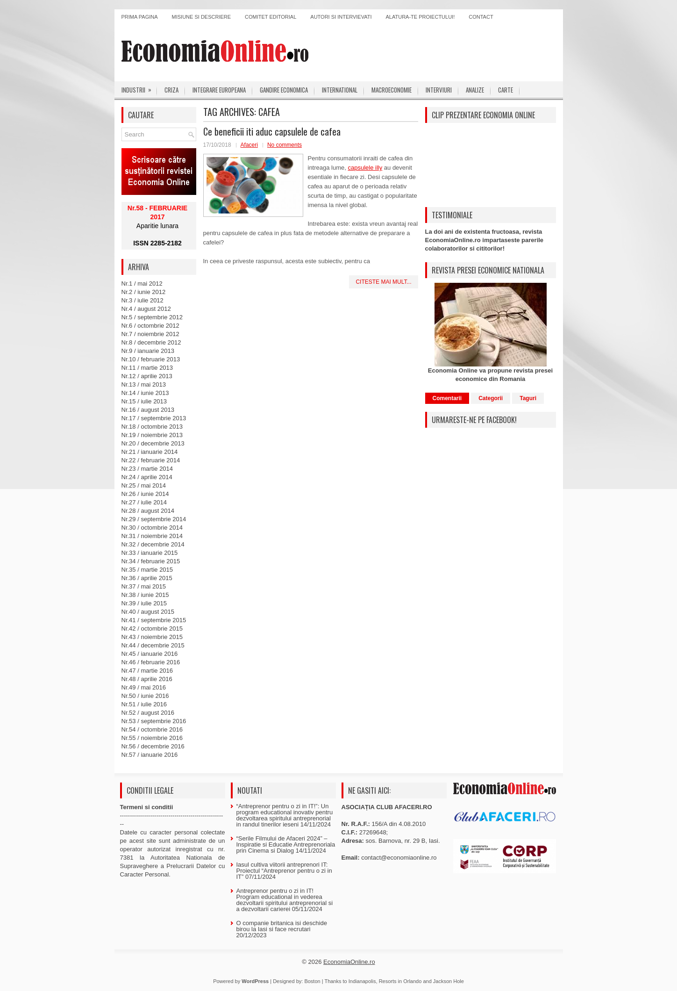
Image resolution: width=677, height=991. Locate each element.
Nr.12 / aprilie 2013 (146, 376)
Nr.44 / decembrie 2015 (153, 645)
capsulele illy (365, 167)
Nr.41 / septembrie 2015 (153, 620)
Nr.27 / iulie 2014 (144, 502)
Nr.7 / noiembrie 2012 (150, 334)
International (339, 89)
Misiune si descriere (201, 17)
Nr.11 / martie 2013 (147, 367)
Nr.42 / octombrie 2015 (152, 628)
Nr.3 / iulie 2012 (142, 300)
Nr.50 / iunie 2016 (145, 695)
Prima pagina (139, 17)
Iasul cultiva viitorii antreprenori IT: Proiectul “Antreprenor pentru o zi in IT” (284, 870)
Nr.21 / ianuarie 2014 (149, 451)
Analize (475, 89)
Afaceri (249, 145)
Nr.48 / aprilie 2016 (146, 678)
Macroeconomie (391, 89)
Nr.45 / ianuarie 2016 (149, 653)
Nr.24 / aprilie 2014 (146, 477)
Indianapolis (362, 981)
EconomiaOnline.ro (349, 961)
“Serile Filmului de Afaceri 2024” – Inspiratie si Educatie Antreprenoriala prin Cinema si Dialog (285, 844)
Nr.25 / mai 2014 (143, 485)
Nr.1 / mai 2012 (142, 283)
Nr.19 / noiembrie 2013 (152, 434)
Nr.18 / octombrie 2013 (152, 426)
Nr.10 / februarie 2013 (150, 359)
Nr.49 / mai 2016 (143, 687)
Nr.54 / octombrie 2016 (152, 729)
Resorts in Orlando (400, 981)
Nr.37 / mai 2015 (143, 586)
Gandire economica (284, 89)
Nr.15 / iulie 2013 (144, 401)
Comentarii (447, 398)
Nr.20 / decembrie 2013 (153, 443)
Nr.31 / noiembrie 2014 (152, 535)
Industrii (139, 87)
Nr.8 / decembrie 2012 (151, 342)
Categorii (490, 398)
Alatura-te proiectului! (420, 17)
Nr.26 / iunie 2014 (145, 493)
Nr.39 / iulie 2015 (144, 603)
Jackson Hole (448, 981)
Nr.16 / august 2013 (147, 409)
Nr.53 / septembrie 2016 (153, 721)
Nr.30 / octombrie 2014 (152, 527)
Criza (171, 89)
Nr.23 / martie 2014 (147, 468)
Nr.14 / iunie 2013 (145, 392)
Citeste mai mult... (383, 282)
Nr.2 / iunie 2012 (143, 291)
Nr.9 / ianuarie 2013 (147, 350)
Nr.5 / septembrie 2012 (152, 317)
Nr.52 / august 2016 (147, 712)
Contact (481, 17)
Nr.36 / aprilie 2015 (146, 578)
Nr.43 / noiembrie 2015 (152, 636)
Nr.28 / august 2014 (147, 510)
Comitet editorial (270, 17)
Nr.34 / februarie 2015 (150, 561)
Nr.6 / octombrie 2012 (150, 325)
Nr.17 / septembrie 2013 (153, 418)
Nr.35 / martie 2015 (147, 569)
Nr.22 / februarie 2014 (150, 460)
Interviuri (439, 89)
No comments (284, 145)
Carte (505, 89)
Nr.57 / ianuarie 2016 (149, 754)
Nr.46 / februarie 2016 (150, 662)
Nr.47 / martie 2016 (147, 670)
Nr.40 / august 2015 (147, 611)
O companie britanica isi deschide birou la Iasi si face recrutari (281, 926)
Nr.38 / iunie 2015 (145, 594)
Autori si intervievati (340, 17)
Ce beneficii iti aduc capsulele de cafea (272, 131)
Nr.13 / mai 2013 (143, 384)
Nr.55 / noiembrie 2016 (152, 737)
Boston (312, 981)
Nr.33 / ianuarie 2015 (149, 552)
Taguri (528, 398)
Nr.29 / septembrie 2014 (153, 519)
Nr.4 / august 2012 (146, 308)
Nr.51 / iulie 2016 (144, 704)
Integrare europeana (219, 89)
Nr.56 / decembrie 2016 (153, 746)
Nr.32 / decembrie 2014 (153, 544)
